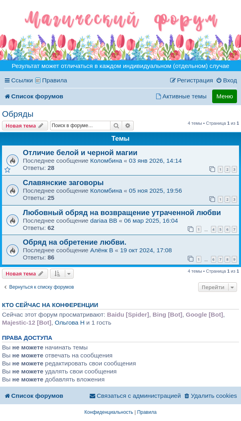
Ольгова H (70, 322)
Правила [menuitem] (54, 80)
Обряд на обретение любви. (75, 242)
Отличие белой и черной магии (80, 152)
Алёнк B (101, 250)
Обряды (18, 113)
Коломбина (107, 160)
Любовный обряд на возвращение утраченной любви (122, 212)
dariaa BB (103, 220)
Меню (224, 96)
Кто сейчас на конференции (50, 305)
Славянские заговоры (63, 182)
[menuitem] (226, 80)
